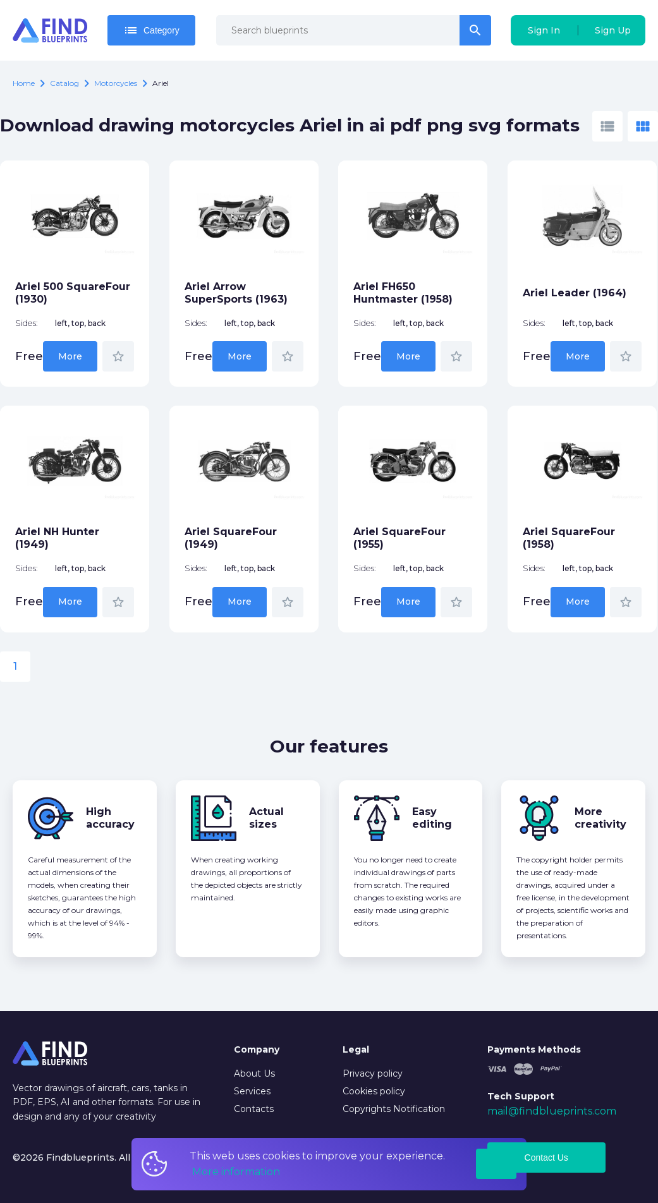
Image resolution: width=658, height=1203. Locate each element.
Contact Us (546, 1157)
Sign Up (613, 30)
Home (24, 83)
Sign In (544, 30)
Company (256, 1049)
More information (236, 1172)
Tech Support (520, 1096)
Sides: (26, 323)
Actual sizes (266, 818)
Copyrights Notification (394, 1109)
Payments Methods (534, 1049)
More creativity (600, 818)
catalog (64, 83)
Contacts (254, 1109)
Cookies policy (374, 1091)
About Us (254, 1073)
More (70, 356)
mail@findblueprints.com (551, 1111)
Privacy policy (373, 1073)
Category (151, 30)
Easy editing (432, 818)
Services (252, 1091)
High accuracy (110, 818)
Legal (356, 1049)
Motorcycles (115, 83)
